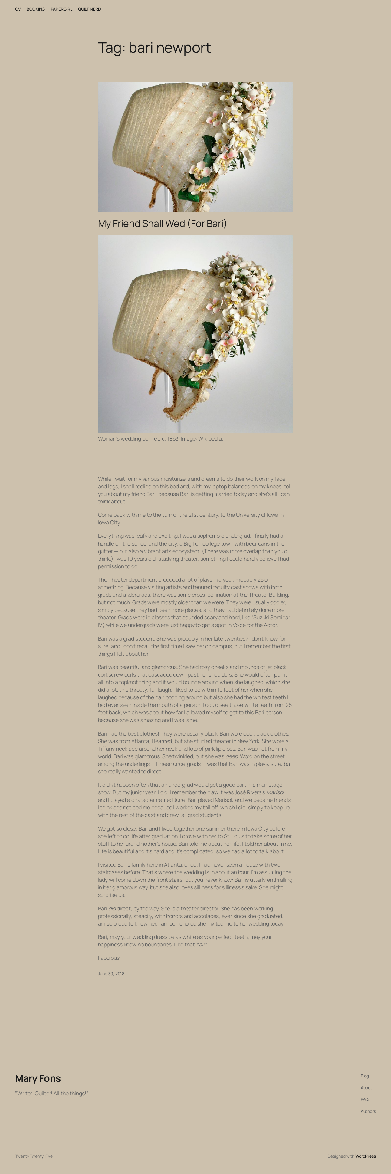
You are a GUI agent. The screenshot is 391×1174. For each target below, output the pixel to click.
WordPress (365, 1156)
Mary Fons (38, 1078)
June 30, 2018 (111, 973)
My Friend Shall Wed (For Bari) (163, 223)
